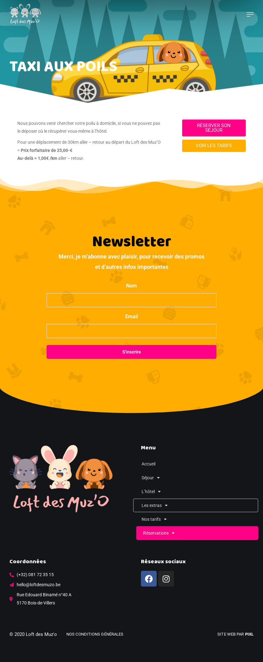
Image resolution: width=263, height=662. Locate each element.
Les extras (155, 505)
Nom (131, 286)
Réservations (159, 533)
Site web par (235, 634)
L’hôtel (151, 491)
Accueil (148, 463)
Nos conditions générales (94, 634)
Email (131, 317)
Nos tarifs (154, 519)
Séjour (151, 477)
